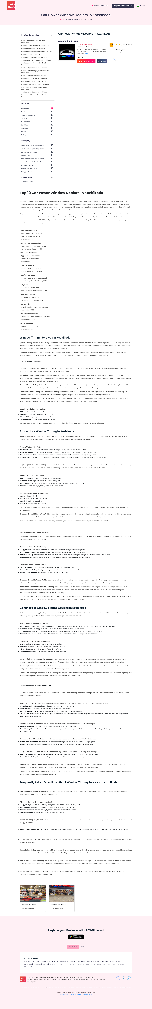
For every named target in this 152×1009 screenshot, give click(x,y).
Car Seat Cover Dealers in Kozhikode (34, 57)
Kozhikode (37, 108)
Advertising (27, 961)
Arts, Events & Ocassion (37, 152)
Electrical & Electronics (37, 168)
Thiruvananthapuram (37, 115)
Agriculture (37, 964)
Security (78, 964)
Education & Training (37, 165)
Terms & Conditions (76, 995)
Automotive (37, 155)
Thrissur (37, 118)
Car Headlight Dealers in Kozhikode (34, 68)
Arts (38, 961)
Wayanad (37, 128)
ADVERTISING (121, 964)
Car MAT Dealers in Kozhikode (32, 54)
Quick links (73, 947)
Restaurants (54, 961)
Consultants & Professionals (37, 162)
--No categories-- (28, 181)
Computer (86, 964)
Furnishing (105, 961)
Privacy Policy (64, 995)
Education (73, 961)
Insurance (96, 961)
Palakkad (37, 125)
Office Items (63, 964)
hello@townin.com (100, 6)
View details (101, 61)
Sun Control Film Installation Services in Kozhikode (35, 96)
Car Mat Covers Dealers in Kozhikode (35, 46)
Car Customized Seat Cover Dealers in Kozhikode (35, 88)
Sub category (37, 177)
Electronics (81, 961)
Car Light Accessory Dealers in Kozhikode (36, 51)
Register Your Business (123, 6)
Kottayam (37, 135)
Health (112, 961)
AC (34, 961)
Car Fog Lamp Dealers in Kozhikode (34, 92)
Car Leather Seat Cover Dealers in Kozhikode (34, 64)
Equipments (28, 964)
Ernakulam (37, 112)
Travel (93, 964)
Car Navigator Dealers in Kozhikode (34, 78)
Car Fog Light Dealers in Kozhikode (34, 75)
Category (37, 140)
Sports (99, 964)
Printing (71, 964)
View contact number (86, 61)
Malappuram (37, 122)
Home (62, 19)
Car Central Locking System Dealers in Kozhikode (35, 72)
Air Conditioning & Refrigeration (37, 149)
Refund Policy (87, 995)
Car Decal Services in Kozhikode (33, 48)
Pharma (45, 964)
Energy (89, 961)
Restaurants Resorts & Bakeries (37, 159)
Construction (107, 964)
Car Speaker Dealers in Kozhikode (33, 81)
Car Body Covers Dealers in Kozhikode (35, 84)
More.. (86, 53)
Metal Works (54, 964)
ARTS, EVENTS (28, 966)
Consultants (64, 961)
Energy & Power (37, 172)
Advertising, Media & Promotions (37, 145)
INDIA (141, 5)
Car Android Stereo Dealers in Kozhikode (36, 60)
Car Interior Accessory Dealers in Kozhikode (33, 42)
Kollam (37, 132)
